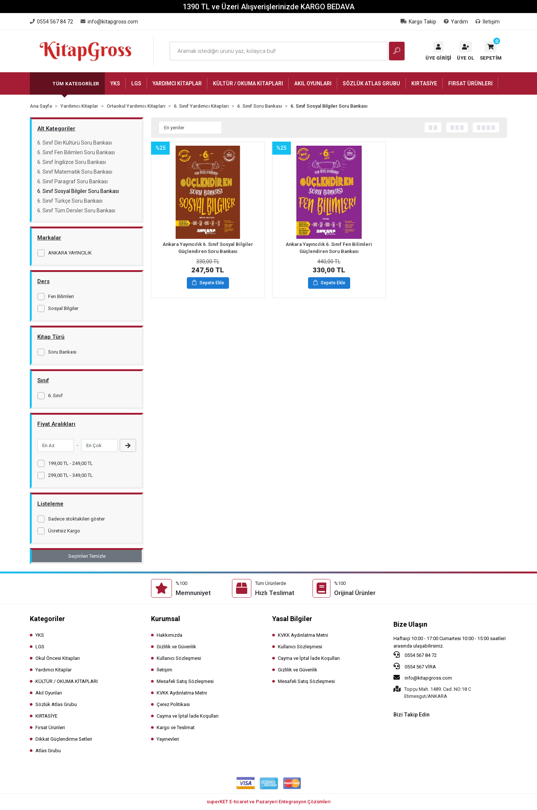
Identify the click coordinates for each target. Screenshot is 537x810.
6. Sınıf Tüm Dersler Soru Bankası (76, 210)
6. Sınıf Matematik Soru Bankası (74, 172)
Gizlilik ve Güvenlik (176, 646)
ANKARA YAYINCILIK (70, 253)
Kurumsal (165, 619)
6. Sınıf (55, 395)
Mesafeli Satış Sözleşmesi (185, 681)
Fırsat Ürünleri (50, 727)
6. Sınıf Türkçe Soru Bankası (70, 201)
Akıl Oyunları (48, 693)
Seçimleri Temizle (87, 556)
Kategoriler (47, 619)
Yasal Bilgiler (292, 619)
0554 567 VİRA (414, 666)
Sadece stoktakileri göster (76, 519)
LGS (39, 646)
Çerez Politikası (173, 704)
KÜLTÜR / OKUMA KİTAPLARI (66, 681)
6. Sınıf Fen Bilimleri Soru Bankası (76, 152)
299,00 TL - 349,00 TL (70, 475)
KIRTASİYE (46, 716)
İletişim (487, 22)
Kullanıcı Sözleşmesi (179, 658)
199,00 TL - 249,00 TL (70, 463)
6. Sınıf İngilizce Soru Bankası (71, 162)
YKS (39, 635)
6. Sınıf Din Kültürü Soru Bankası (74, 143)
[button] (491, 51)
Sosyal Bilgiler (63, 308)
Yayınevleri (168, 739)
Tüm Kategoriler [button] (76, 83)
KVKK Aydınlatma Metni (182, 693)
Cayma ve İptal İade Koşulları (188, 716)
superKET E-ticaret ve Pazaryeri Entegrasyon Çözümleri (268, 801)
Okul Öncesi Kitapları (57, 658)
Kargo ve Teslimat (176, 727)
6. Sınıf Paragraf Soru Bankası (72, 181)
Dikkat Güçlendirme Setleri (63, 739)
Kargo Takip (418, 22)
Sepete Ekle (208, 283)
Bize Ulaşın (410, 624)
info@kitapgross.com (422, 677)
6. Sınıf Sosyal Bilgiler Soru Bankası (78, 191)
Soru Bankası (62, 352)
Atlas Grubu (48, 750)
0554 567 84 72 (415, 654)
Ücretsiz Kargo (64, 531)
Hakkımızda (169, 635)
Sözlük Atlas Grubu (56, 704)
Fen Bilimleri (61, 296)
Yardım (456, 22)
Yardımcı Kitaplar (53, 670)
